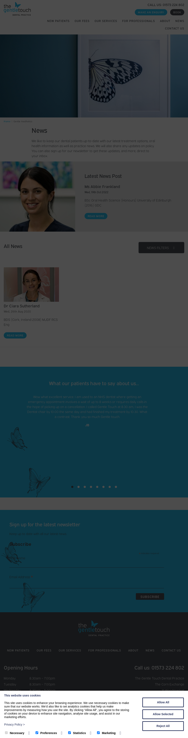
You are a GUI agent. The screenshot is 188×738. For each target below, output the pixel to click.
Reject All (163, 726)
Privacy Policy (14, 724)
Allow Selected (163, 714)
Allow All (163, 702)
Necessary (14, 733)
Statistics (77, 733)
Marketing (106, 733)
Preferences (46, 733)
